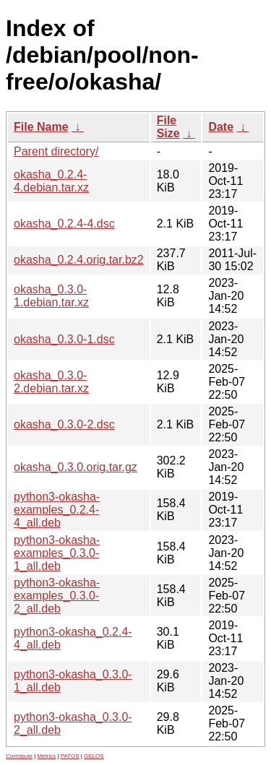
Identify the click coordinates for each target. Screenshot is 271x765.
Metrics (46, 756)
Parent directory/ (56, 151)
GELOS (94, 756)
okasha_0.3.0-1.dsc (64, 339)
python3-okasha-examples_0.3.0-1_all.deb (57, 553)
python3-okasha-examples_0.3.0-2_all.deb (57, 595)
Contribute (19, 756)
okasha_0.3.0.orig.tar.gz (75, 467)
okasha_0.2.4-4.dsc (64, 223)
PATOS (70, 756)
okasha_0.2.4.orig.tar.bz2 (79, 260)
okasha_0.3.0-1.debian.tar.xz (51, 295)
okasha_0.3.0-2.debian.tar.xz (51, 381)
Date (220, 127)
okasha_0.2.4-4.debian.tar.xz (51, 181)
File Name (41, 127)
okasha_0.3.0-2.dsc (64, 424)
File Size (168, 126)
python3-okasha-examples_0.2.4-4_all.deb (57, 509)
